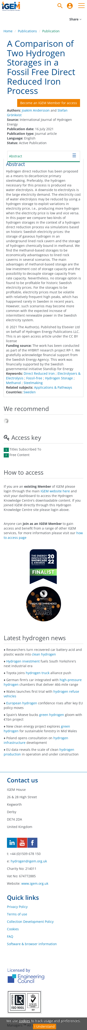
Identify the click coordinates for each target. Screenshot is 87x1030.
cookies (24, 1021)
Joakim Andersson (36, 110)
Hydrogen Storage (59, 378)
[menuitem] (70, 6)
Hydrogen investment (23, 661)
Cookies (13, 929)
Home (8, 31)
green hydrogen (51, 714)
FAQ (10, 936)
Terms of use (17, 914)
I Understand (44, 1026)
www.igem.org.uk (34, 883)
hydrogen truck (37, 673)
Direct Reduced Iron (39, 373)
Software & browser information (32, 944)
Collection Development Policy (30, 921)
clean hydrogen (44, 654)
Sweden (29, 392)
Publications (27, 31)
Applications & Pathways (53, 387)
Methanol (13, 383)
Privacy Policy (17, 906)
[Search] (60, 6)
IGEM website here (55, 491)
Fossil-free (34, 378)
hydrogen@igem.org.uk (29, 861)
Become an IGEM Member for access (48, 103)
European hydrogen (21, 703)
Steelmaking (33, 383)
